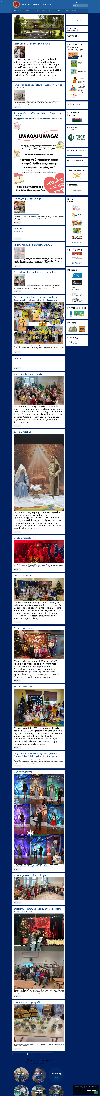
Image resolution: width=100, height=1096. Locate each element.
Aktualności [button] (35, 10)
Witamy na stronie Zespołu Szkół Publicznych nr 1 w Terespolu (34, 35)
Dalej (50, 1054)
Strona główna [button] (18, 10)
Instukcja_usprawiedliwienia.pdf (74, 155)
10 (45, 1054)
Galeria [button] (43, 10)
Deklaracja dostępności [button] (69, 10)
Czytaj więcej (17, 79)
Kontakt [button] (58, 10)
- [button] (74, 3)
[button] (79, 3)
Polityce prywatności (91, 1090)
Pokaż (21, 1077)
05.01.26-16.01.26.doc (18, 361)
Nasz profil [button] (27, 10)
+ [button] (71, 3)
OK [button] (96, 1092)
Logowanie (85, 3)
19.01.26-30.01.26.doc (18, 231)
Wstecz (15, 1054)
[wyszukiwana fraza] (80, 5)
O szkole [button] (51, 10)
